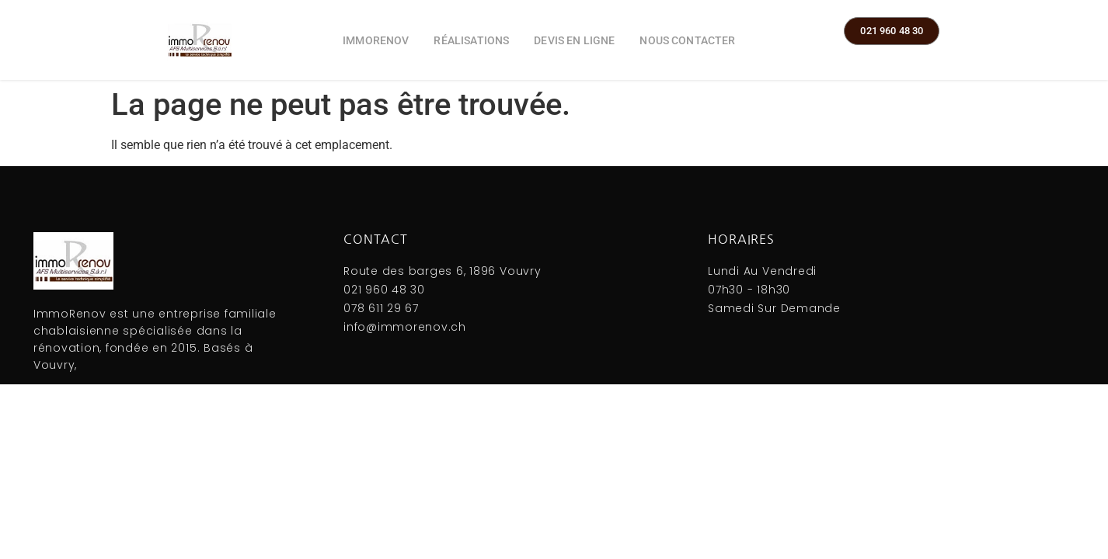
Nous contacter (687, 40)
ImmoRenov (376, 40)
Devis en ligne (574, 40)
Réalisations (471, 40)
